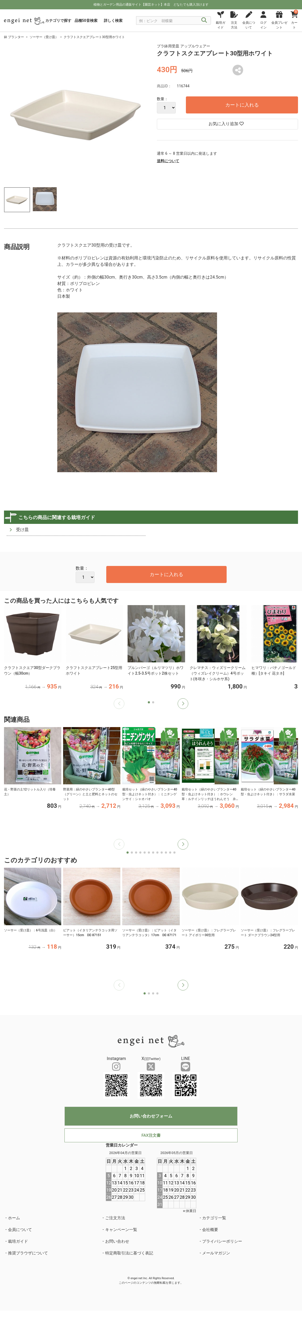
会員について (20, 1229)
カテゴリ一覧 (214, 1218)
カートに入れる (242, 105)
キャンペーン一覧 (121, 1229)
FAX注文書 (150, 1135)
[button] (183, 703)
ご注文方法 (115, 1218)
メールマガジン (216, 1253)
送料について (168, 161)
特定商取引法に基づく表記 (129, 1253)
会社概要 (210, 1229)
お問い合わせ (117, 1241)
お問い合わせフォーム (151, 1116)
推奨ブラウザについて (28, 1253)
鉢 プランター (14, 37)
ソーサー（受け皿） (44, 37)
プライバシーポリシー (222, 1241)
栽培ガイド (18, 1241)
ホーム (14, 1218)
